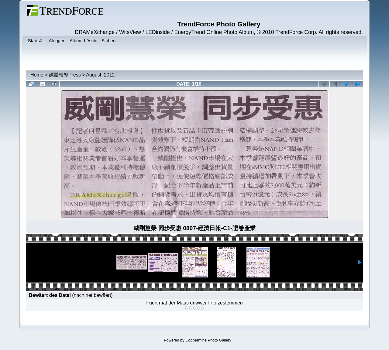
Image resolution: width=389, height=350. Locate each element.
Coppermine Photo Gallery (208, 340)
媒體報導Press (65, 74)
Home (36, 74)
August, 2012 (100, 74)
